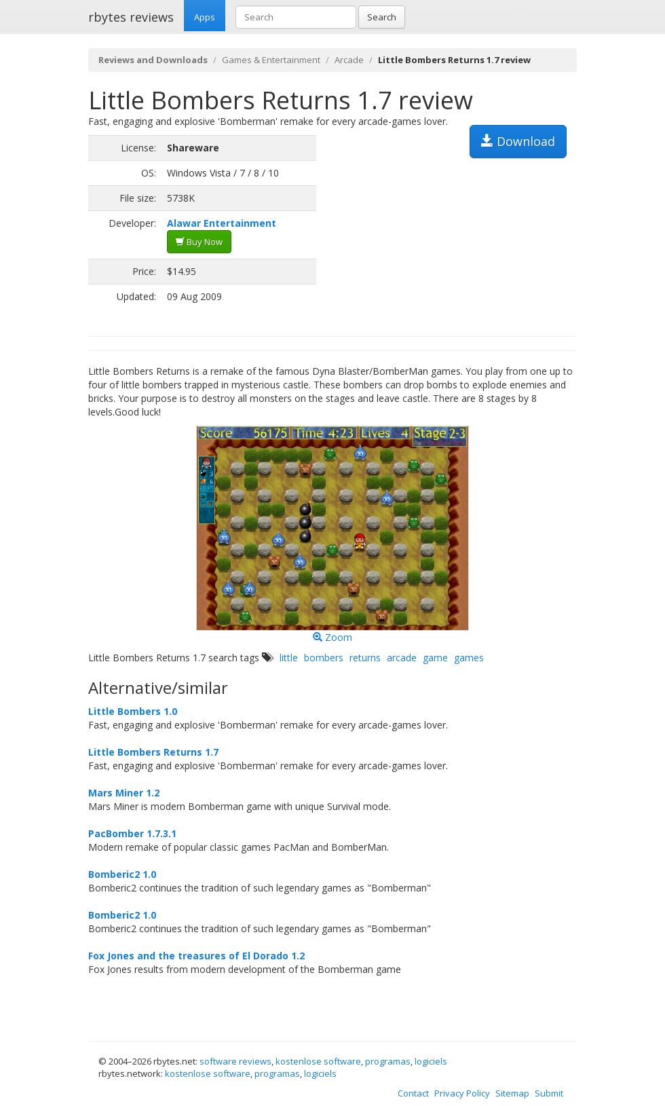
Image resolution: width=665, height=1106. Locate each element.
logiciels (431, 1061)
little (289, 657)
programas (388, 1061)
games (469, 657)
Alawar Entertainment (221, 223)
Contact (413, 1093)
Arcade (349, 60)
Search (381, 17)
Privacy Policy (462, 1093)
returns (365, 657)
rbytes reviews (131, 17)
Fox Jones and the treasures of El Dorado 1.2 (196, 955)
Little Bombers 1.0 (132, 711)
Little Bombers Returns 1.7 (153, 751)
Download (518, 141)
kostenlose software (318, 1061)
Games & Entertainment (271, 60)
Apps (204, 17)
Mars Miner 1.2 (123, 792)
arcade (402, 657)
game (435, 657)
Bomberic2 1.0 (122, 874)
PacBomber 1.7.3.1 (132, 833)
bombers (323, 657)
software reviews (235, 1061)
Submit (549, 1093)
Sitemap (512, 1093)
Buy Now (199, 242)
